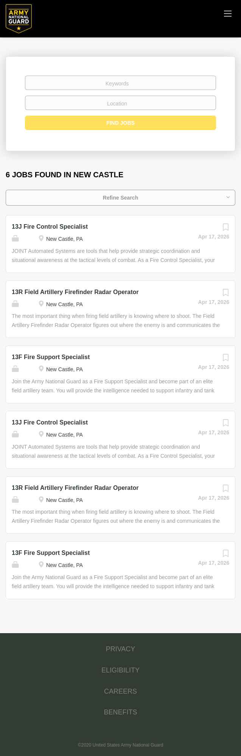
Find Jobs (120, 123)
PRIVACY (120, 649)
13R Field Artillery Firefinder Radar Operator (75, 292)
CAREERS (120, 691)
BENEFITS (120, 712)
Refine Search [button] (120, 198)
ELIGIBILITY (120, 670)
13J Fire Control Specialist (50, 226)
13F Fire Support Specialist (51, 357)
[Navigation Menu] (228, 13)
